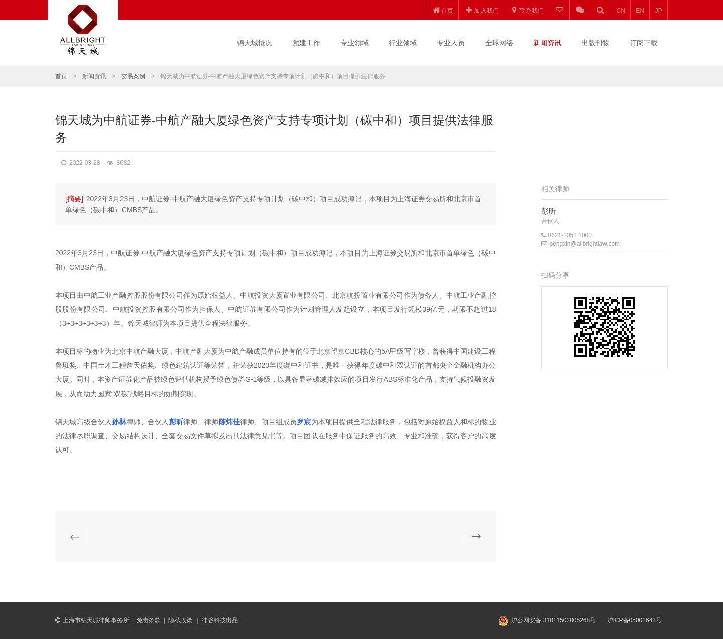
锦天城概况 (254, 43)
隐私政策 (181, 620)
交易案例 (133, 76)
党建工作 (306, 43)
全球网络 (499, 43)
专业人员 (451, 43)
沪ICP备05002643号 (634, 620)
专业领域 (354, 43)
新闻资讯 (547, 43)
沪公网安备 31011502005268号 (553, 620)
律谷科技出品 (220, 620)
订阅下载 (644, 43)
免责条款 (149, 620)
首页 (61, 76)
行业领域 (403, 43)
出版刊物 (595, 43)
